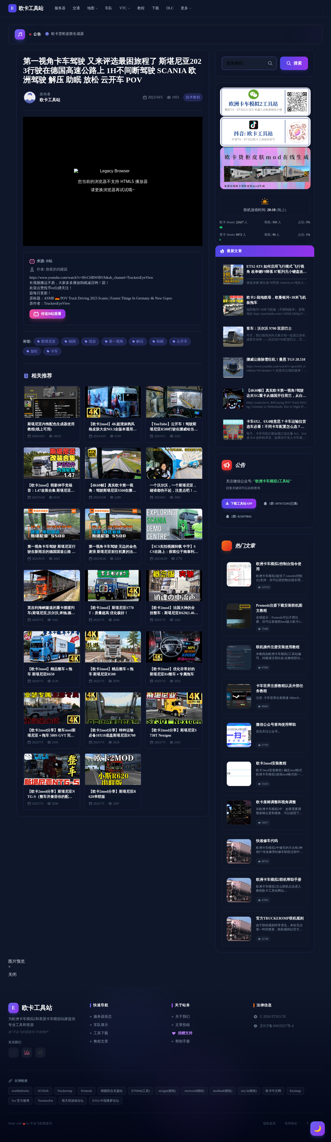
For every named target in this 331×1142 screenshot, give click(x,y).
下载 (155, 8)
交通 (76, 8)
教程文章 (99, 1041)
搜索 (294, 63)
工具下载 (99, 1033)
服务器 (60, 8)
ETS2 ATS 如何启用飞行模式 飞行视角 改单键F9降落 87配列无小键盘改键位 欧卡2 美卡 (276, 272)
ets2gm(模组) (167, 1091)
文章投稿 (181, 1025)
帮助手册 (181, 1041)
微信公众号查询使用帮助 (276, 725)
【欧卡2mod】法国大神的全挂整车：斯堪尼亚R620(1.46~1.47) (173, 613)
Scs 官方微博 (20, 1100)
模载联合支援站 (112, 1091)
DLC (170, 8)
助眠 (158, 341)
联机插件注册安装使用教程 (277, 647)
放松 (32, 351)
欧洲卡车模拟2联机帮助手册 (278, 880)
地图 (92, 8)
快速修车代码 (267, 841)
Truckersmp (64, 1091)
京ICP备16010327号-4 (273, 1026)
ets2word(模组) (194, 1091)
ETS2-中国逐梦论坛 (105, 1100)
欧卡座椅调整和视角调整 (276, 802)
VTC (124, 8)
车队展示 (99, 1025)
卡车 (52, 351)
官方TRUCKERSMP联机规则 (280, 918)
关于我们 (181, 1016)
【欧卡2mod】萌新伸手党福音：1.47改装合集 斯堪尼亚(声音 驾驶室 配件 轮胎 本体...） (51, 490)
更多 (186, 8)
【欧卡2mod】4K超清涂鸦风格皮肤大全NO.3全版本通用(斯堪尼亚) (111, 429)
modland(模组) (222, 1091)
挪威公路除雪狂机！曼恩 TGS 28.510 (275, 359)
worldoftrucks (20, 1091)
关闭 (12, 974)
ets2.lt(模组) (249, 1091)
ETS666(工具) (140, 1091)
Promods (86, 1091)
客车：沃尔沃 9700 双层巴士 (269, 328)
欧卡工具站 (50, 100)
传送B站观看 (47, 314)
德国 (70, 341)
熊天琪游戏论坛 (73, 1100)
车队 (108, 8)
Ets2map (295, 1091)
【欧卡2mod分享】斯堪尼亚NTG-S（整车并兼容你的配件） (51, 797)
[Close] (9, 967)
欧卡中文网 (273, 1091)
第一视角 (114, 341)
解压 (138, 341)
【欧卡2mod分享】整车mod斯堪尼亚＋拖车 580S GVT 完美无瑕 (51, 735)
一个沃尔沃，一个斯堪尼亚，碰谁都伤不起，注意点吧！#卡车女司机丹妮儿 (173, 490)
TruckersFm (45, 1100)
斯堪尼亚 (46, 341)
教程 (141, 8)
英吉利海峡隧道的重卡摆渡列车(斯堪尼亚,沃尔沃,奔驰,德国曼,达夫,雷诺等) (51, 613)
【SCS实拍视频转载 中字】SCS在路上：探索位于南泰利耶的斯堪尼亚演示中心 (174, 552)
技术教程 (193, 97)
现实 (90, 341)
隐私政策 (269, 1123)
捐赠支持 (182, 1033)
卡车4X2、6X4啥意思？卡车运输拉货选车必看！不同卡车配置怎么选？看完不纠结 (276, 427)
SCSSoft (43, 1091)
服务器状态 (101, 1016)
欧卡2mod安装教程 (271, 763)
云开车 (179, 341)
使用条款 (291, 1123)
